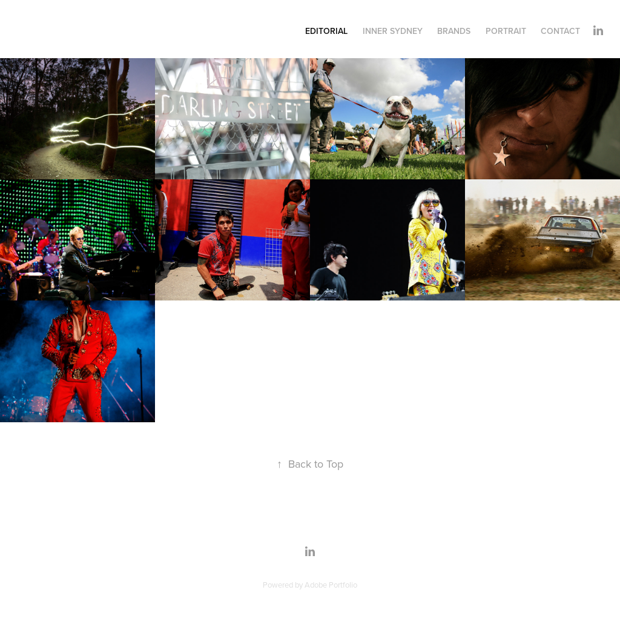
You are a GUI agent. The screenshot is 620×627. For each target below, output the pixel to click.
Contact (560, 31)
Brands (453, 31)
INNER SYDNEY (393, 31)
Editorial (326, 31)
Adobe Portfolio (331, 584)
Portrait (506, 31)
